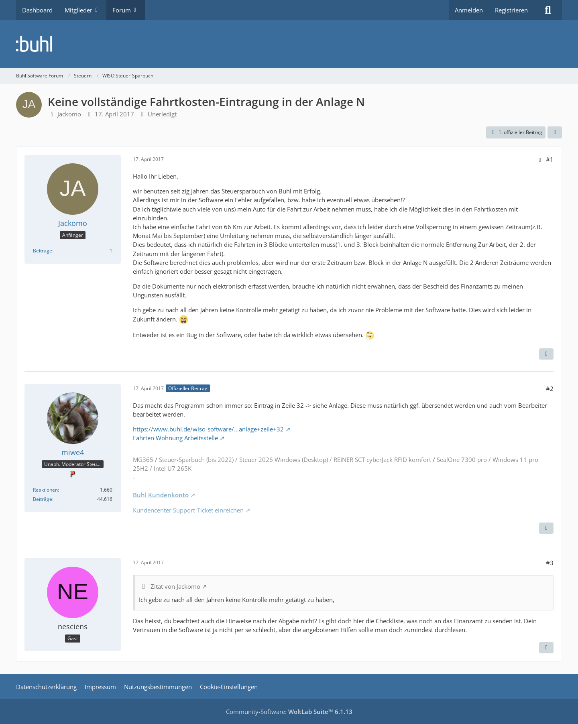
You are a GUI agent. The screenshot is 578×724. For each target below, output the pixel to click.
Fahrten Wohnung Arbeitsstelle (175, 438)
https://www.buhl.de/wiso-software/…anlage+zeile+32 (208, 429)
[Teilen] (554, 132)
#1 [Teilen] (550, 159)
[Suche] (548, 10)
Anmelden (469, 10)
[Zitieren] (546, 354)
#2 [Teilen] (550, 388)
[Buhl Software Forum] (289, 44)
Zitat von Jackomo (175, 586)
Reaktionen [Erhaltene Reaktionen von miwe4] (45, 489)
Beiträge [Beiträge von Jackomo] (42, 250)
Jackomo (69, 114)
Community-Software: (289, 712)
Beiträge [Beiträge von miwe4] (42, 499)
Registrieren (511, 10)
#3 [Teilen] (550, 563)
